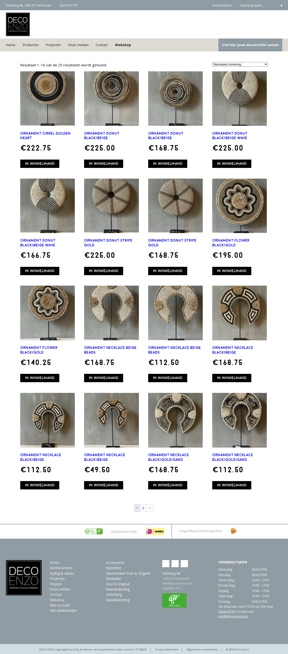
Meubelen (113, 578)
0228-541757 (227, 611)
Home (10, 45)
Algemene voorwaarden (202, 649)
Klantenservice (61, 568)
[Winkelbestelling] (240, 64)
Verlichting (114, 594)
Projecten (53, 45)
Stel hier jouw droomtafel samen (250, 45)
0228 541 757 (171, 588)
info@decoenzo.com (177, 583)
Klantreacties (222, 5)
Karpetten (113, 568)
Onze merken (78, 45)
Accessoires (115, 562)
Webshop (123, 45)
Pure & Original (117, 584)
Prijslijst (56, 584)
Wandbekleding (117, 600)
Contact (102, 45)
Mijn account (60, 605)
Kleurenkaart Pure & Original (128, 573)
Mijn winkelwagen (63, 610)
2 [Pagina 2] (143, 507)
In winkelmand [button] (40, 164)
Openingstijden (251, 5)
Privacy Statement (166, 649)
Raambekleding (118, 589)
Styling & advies (62, 573)
